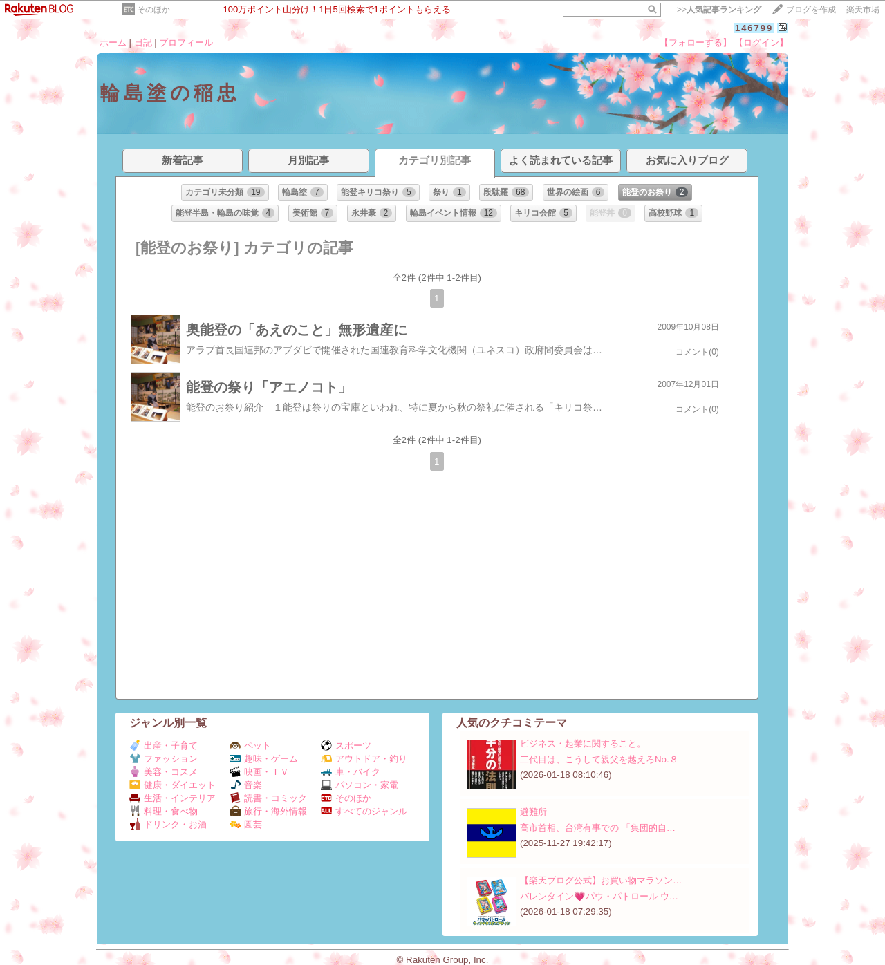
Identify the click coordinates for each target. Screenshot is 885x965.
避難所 (533, 812)
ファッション (163, 758)
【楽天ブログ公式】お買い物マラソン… (601, 880)
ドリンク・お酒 (168, 824)
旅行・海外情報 (268, 811)
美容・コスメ (163, 772)
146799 (754, 28)
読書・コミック (268, 798)
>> (719, 10)
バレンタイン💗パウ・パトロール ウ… (599, 896)
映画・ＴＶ (259, 772)
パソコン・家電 (359, 785)
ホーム (113, 42)
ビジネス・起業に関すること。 (583, 743)
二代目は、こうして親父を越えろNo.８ (599, 759)
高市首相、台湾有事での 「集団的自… (598, 828)
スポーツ (346, 745)
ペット (250, 745)
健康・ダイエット (172, 785)
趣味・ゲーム (264, 758)
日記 (143, 42)
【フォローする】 (696, 42)
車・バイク (350, 772)
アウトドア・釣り (364, 758)
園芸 (246, 824)
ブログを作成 (811, 10)
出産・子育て (163, 745)
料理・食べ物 (163, 811)
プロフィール (186, 42)
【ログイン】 (761, 42)
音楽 (246, 785)
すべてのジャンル (364, 811)
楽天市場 (862, 10)
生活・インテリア (172, 798)
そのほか (153, 10)
